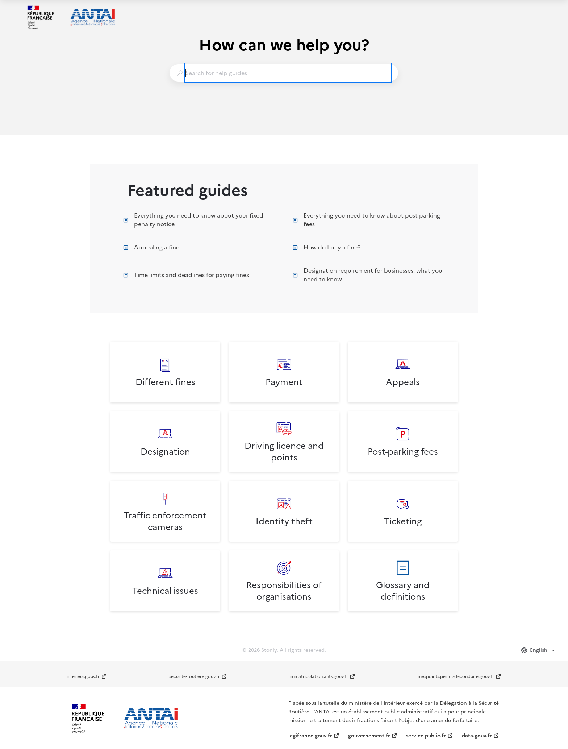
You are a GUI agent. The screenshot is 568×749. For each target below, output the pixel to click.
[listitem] (165, 372)
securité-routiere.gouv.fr (194, 676)
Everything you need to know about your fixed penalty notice (193, 219)
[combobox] (284, 73)
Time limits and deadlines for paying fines (186, 274)
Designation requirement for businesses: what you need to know (367, 275)
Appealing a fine (151, 247)
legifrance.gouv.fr (310, 736)
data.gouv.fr (477, 736)
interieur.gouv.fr (83, 676)
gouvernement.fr (369, 736)
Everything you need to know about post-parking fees (366, 219)
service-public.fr (426, 736)
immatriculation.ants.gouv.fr (318, 676)
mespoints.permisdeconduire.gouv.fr (456, 676)
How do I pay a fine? (326, 247)
